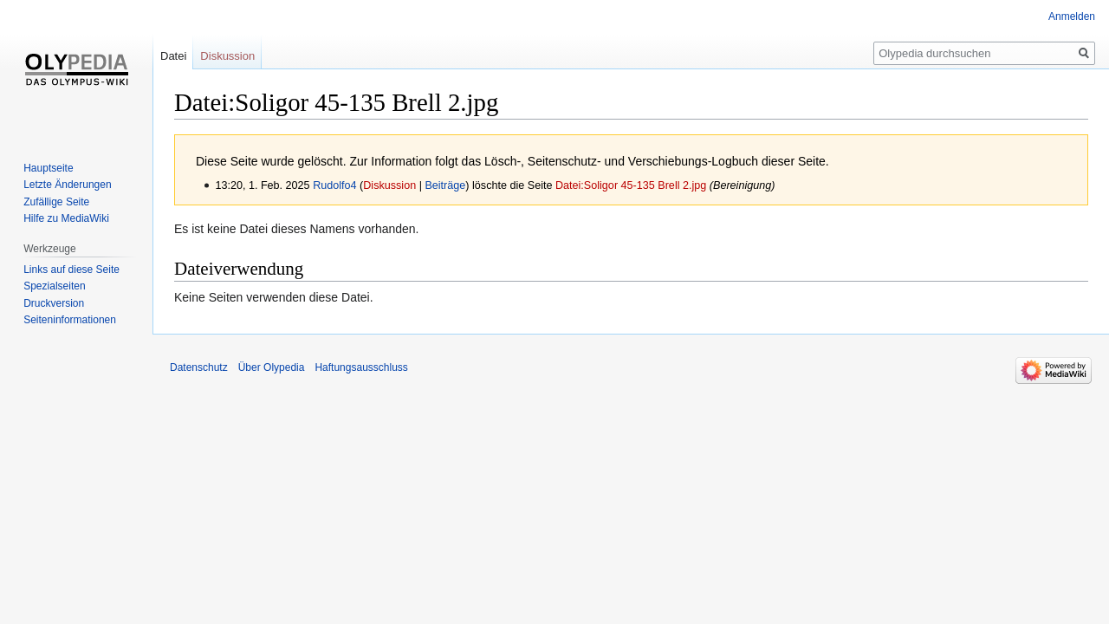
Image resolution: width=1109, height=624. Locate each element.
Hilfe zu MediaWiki (66, 218)
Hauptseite (48, 168)
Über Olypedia (271, 367)
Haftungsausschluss (361, 367)
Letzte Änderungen (67, 185)
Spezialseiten (54, 286)
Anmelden (1071, 16)
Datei (173, 55)
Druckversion (53, 303)
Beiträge (445, 185)
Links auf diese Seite (71, 269)
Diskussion (389, 185)
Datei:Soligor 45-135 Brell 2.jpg (630, 185)
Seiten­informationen (69, 320)
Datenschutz (199, 367)
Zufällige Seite (56, 202)
